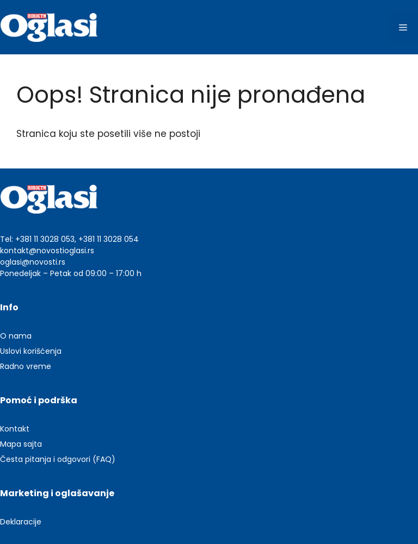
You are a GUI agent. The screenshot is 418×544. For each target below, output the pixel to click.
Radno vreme (25, 366)
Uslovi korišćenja (31, 351)
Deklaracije (20, 521)
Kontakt (14, 428)
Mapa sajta (21, 444)
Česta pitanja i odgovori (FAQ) (57, 459)
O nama (16, 335)
